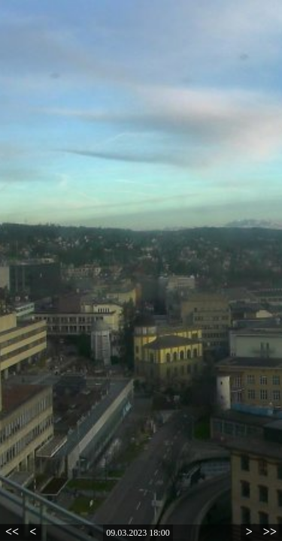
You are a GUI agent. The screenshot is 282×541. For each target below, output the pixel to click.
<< (12, 531)
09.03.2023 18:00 (137, 532)
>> (270, 531)
